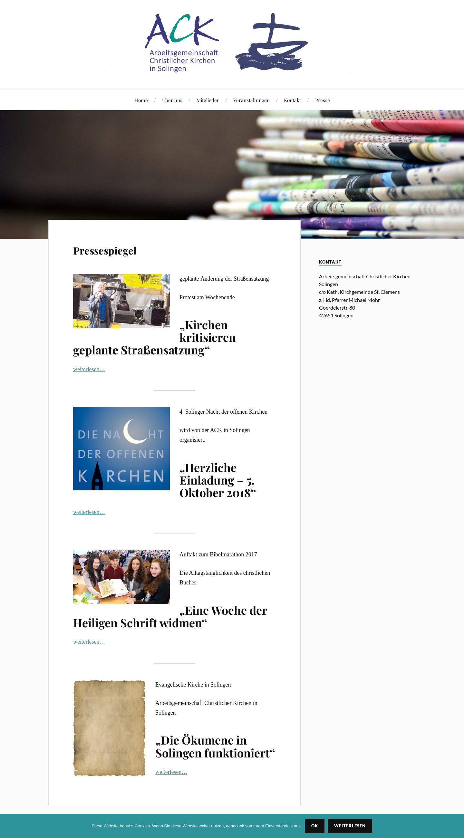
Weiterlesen (350, 825)
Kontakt (292, 100)
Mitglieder (208, 100)
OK (314, 825)
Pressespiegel (117, 248)
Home (141, 100)
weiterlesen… (89, 369)
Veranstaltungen (251, 100)
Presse (322, 100)
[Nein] (456, 826)
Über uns (172, 100)
